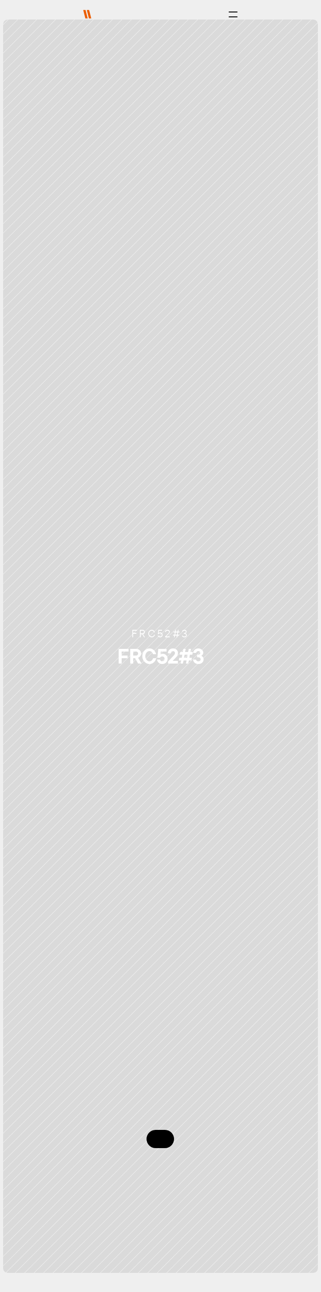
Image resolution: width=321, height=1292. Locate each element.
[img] (87, 14)
